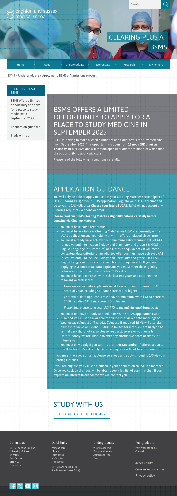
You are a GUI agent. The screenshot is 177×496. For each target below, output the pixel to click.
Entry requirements (103, 451)
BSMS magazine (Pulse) (64, 467)
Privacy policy (145, 475)
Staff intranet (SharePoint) (66, 470)
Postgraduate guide (146, 448)
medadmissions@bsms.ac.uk (138, 307)
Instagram (35, 486)
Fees (95, 458)
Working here (59, 448)
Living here (156, 64)
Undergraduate (28, 75)
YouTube (28, 486)
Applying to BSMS (54, 75)
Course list (141, 451)
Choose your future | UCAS (109, 205)
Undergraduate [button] (75, 64)
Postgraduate (102, 64)
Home (21, 64)
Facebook (13, 486)
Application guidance (25, 127)
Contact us (15, 465)
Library (55, 451)
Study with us (20, 135)
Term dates (58, 454)
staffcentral (58, 461)
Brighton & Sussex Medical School (35, 10)
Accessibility (144, 463)
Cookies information (149, 469)
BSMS (11, 75)
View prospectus (102, 448)
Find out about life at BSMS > (82, 414)
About (48, 64)
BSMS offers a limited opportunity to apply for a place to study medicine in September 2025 (25, 109)
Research (129, 64)
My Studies (57, 458)
